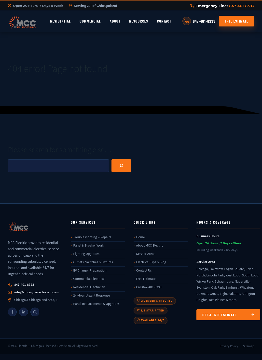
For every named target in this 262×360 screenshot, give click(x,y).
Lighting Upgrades (86, 253)
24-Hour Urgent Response (91, 295)
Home (140, 237)
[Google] (34, 312)
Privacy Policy (229, 346)
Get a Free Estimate (228, 314)
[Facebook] (12, 312)
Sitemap (248, 346)
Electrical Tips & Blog (151, 262)
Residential (60, 21)
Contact (164, 21)
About (115, 21)
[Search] (121, 165)
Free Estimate (236, 21)
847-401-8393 (241, 6)
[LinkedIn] (23, 312)
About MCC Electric (149, 245)
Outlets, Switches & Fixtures (93, 262)
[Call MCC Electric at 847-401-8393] (198, 21)
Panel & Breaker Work (88, 245)
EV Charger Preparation (89, 270)
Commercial (90, 21)
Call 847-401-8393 (148, 287)
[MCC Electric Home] (36, 21)
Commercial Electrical (89, 278)
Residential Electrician (89, 287)
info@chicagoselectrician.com (36, 292)
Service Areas (145, 253)
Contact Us (144, 270)
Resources (138, 21)
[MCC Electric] (35, 227)
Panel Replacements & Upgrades (96, 303)
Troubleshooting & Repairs (92, 237)
